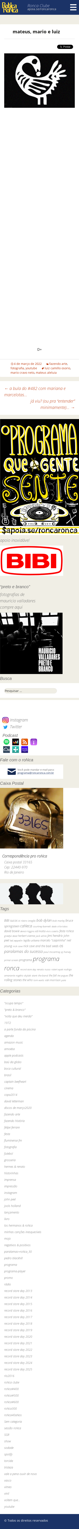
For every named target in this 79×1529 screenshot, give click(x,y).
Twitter (12, 726)
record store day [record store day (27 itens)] (28, 969)
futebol (8, 1153)
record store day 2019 (18, 1330)
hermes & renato (14, 1167)
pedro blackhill (13, 1258)
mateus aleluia (46, 373)
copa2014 (10, 1095)
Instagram (15, 720)
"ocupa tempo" (13, 1003)
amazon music (13, 1042)
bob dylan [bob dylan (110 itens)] (44, 920)
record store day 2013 (18, 1291)
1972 (7, 1023)
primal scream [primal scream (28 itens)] (11, 960)
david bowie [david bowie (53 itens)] (11, 931)
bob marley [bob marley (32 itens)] (58, 920)
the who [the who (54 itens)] (28, 980)
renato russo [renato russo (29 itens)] (44, 969)
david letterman (14, 1101)
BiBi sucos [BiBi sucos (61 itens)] (10, 920)
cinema (8, 1088)
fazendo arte (58, 364)
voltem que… (12, 1500)
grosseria (10, 1160)
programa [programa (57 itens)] (25, 960)
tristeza (8, 1467)
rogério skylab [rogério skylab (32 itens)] (23, 975)
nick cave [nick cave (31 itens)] (18, 946)
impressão (10, 1186)
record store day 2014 (18, 1297)
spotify (8, 1454)
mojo (7, 1238)
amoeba (9, 1049)
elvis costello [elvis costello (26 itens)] (52, 931)
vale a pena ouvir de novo (20, 1474)
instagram (10, 1193)
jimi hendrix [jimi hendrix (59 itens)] (55, 935)
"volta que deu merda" (18, 1016)
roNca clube (11, 1382)
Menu (73, 7)
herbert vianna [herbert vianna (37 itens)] (26, 936)
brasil (7, 1075)
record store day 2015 (18, 1304)
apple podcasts (13, 1055)
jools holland (12, 1206)
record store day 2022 (18, 1350)
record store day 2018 (18, 1323)
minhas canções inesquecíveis (22, 1232)
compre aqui (11, 607)
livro (6, 1219)
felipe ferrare (12, 1127)
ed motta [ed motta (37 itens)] (40, 931)
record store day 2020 (18, 1337)
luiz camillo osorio (57, 368)
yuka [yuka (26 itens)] (63, 980)
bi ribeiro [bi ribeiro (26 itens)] (22, 920)
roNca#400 (11, 1389)
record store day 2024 (18, 1363)
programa (10, 1265)
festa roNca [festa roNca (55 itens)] (66, 931)
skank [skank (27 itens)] (34, 975)
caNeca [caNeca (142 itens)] (26, 925)
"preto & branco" (14, 1010)
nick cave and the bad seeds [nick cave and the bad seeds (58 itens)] (41, 946)
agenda (9, 1036)
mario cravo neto (22, 373)
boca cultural (12, 1069)
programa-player (14, 1271)
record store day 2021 (18, 1343)
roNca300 (10, 1408)
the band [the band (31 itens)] (43, 975)
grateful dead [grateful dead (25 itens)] (10, 935)
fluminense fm (13, 1140)
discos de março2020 (18, 1108)
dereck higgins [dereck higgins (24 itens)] (27, 931)
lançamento (11, 1212)
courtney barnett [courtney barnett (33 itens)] (42, 926)
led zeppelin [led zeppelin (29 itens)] (16, 940)
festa (7, 1134)
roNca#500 (11, 1395)
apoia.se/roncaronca (41, 9)
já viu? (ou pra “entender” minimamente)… (53, 404)
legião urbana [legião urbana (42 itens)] (31, 940)
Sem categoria (13, 1422)
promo (8, 1278)
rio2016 (9, 1376)
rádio (7, 1284)
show (7, 1441)
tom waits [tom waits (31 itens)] (38, 980)
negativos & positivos (17, 1245)
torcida (8, 1461)
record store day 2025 (18, 1369)
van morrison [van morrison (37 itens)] (52, 980)
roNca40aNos (13, 1415)
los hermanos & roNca (18, 1225)
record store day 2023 (18, 1356)
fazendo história (14, 1121)
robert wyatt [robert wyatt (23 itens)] (57, 969)
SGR (6, 1435)
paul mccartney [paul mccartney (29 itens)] (52, 951)
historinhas (11, 1173)
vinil (6, 1493)
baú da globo (12, 1062)
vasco (7, 1480)
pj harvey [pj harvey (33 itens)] (66, 952)
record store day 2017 (18, 1317)
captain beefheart (15, 1082)
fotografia (17, 368)
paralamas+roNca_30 (18, 1252)
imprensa (10, 1180)
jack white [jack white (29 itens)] (41, 935)
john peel (10, 1199)
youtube (31, 368)
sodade (8, 1448)
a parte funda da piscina (20, 1029)
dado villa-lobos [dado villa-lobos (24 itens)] (59, 926)
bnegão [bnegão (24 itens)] (32, 920)
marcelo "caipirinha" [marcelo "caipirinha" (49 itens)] (53, 940)
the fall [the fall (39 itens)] (53, 975)
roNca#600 (11, 1402)
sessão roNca (12, 1428)
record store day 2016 (18, 1310)
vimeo (8, 1487)
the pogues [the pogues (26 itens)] (63, 975)
